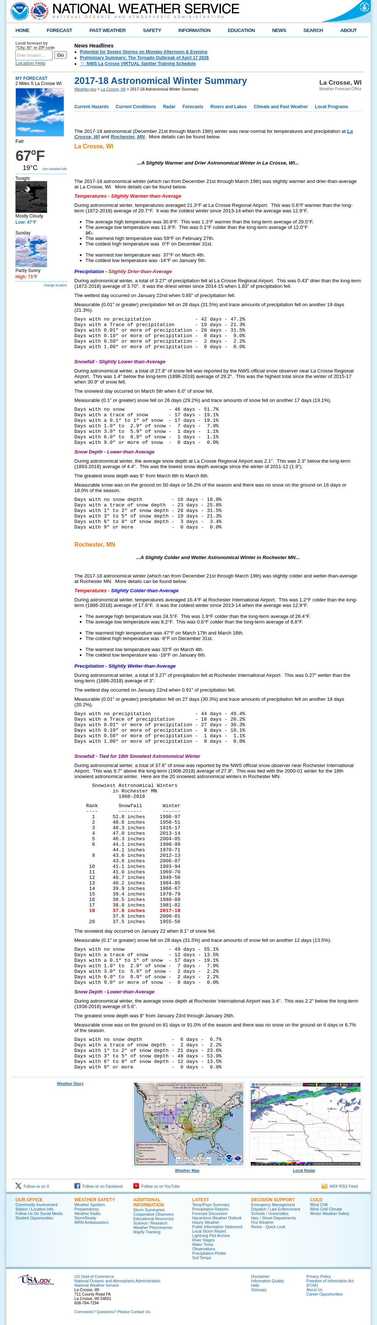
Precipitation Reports (210, 1209)
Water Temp (202, 1244)
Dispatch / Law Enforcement (275, 1209)
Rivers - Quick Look (268, 1227)
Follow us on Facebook (98, 1186)
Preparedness (86, 1209)
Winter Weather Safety (329, 1213)
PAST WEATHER (107, 30)
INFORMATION (195, 30)
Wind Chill (319, 1204)
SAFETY (152, 30)
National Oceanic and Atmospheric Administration (117, 1281)
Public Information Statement (217, 1227)
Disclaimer (260, 1276)
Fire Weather (262, 1222)
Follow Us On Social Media (39, 1213)
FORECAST (59, 30)
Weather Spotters (89, 1204)
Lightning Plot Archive (211, 1235)
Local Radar (305, 1169)
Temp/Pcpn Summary (211, 1204)
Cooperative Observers (153, 1214)
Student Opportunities (34, 1218)
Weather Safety (94, 1199)
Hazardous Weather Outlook (217, 1218)
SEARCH (313, 30)
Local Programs (331, 106)
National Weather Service (96, 1285)
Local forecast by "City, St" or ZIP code (35, 45)
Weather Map (189, 1169)
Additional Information (148, 1202)
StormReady (85, 1218)
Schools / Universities (270, 1213)
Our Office (29, 1199)
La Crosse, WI (113, 89)
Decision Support (273, 1199)
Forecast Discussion (210, 1213)
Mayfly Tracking (147, 1232)
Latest (200, 1199)
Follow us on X (32, 1186)
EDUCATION (241, 30)
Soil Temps (201, 1257)
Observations (203, 1249)
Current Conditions (136, 106)
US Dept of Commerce (94, 1276)
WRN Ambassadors (91, 1222)
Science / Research (150, 1223)
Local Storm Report (209, 1231)
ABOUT (348, 30)
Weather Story (70, 1083)
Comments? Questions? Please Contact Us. (112, 1312)
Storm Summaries (149, 1210)
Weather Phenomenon (152, 1227)
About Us (314, 1289)
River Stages (203, 1240)
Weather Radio (87, 1213)
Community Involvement (36, 1204)
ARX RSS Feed (340, 1186)
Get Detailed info (54, 169)
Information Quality (267, 1281)
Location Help (30, 63)
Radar (169, 106)
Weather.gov (85, 89)
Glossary (259, 1289)
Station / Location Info (34, 1209)
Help (255, 1285)
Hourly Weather (205, 1222)
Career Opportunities (324, 1294)
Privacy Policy (318, 1276)
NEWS (279, 30)
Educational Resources (153, 1218)
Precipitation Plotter (209, 1253)
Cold (316, 1199)
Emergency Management (273, 1204)
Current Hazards (91, 106)
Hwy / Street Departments (273, 1218)
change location (55, 285)
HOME (22, 30)
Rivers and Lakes (228, 106)
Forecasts (193, 106)
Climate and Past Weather (281, 106)
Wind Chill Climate (326, 1209)
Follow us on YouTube (156, 1186)
